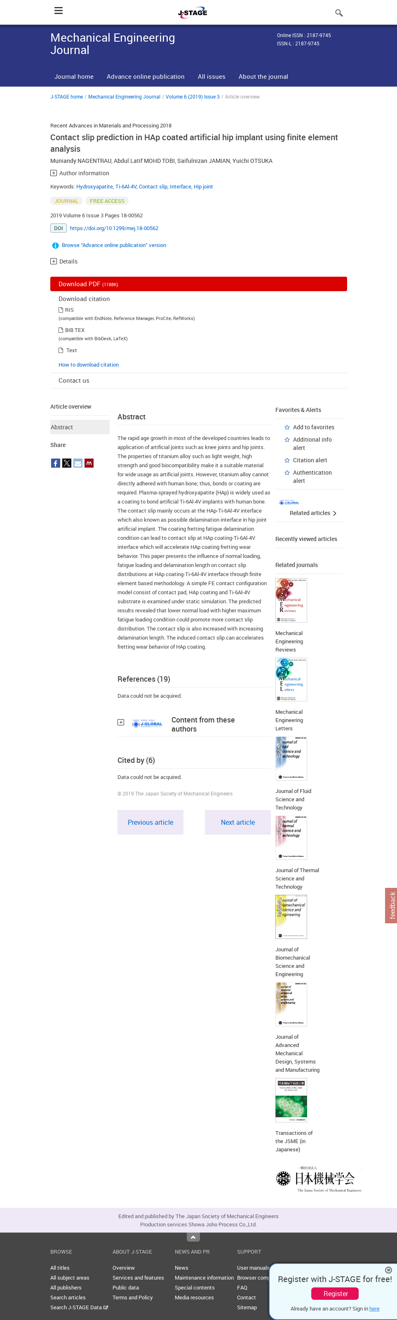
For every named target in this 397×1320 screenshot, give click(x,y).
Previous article (150, 822)
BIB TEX (75, 330)
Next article (238, 822)
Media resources (194, 1297)
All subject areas (69, 1277)
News (181, 1267)
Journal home (74, 76)
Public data (126, 1287)
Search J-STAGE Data (79, 1307)
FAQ (242, 1287)
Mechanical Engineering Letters (289, 720)
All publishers (66, 1287)
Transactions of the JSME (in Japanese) (293, 1141)
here (374, 1308)
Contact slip (153, 186)
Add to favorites (313, 427)
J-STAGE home (66, 96)
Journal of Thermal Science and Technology (297, 878)
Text (71, 350)
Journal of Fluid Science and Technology (293, 799)
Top (193, 1237)
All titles (60, 1267)
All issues (212, 76)
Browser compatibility (263, 1277)
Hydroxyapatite (94, 186)
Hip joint (203, 186)
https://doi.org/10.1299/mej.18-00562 (114, 228)
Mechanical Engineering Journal (124, 96)
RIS (69, 309)
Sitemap (247, 1307)
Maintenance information (204, 1277)
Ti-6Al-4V (125, 186)
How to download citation (89, 364)
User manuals (253, 1267)
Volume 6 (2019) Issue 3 (193, 96)
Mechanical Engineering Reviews (289, 641)
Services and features (138, 1277)
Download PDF (88, 284)
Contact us (74, 380)
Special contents (195, 1287)
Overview (124, 1267)
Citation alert (310, 460)
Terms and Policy (133, 1297)
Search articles (68, 1297)
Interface (180, 186)
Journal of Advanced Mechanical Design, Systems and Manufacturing (297, 1053)
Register (336, 1293)
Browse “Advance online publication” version (114, 245)
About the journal (263, 76)
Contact (246, 1297)
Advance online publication (146, 76)
